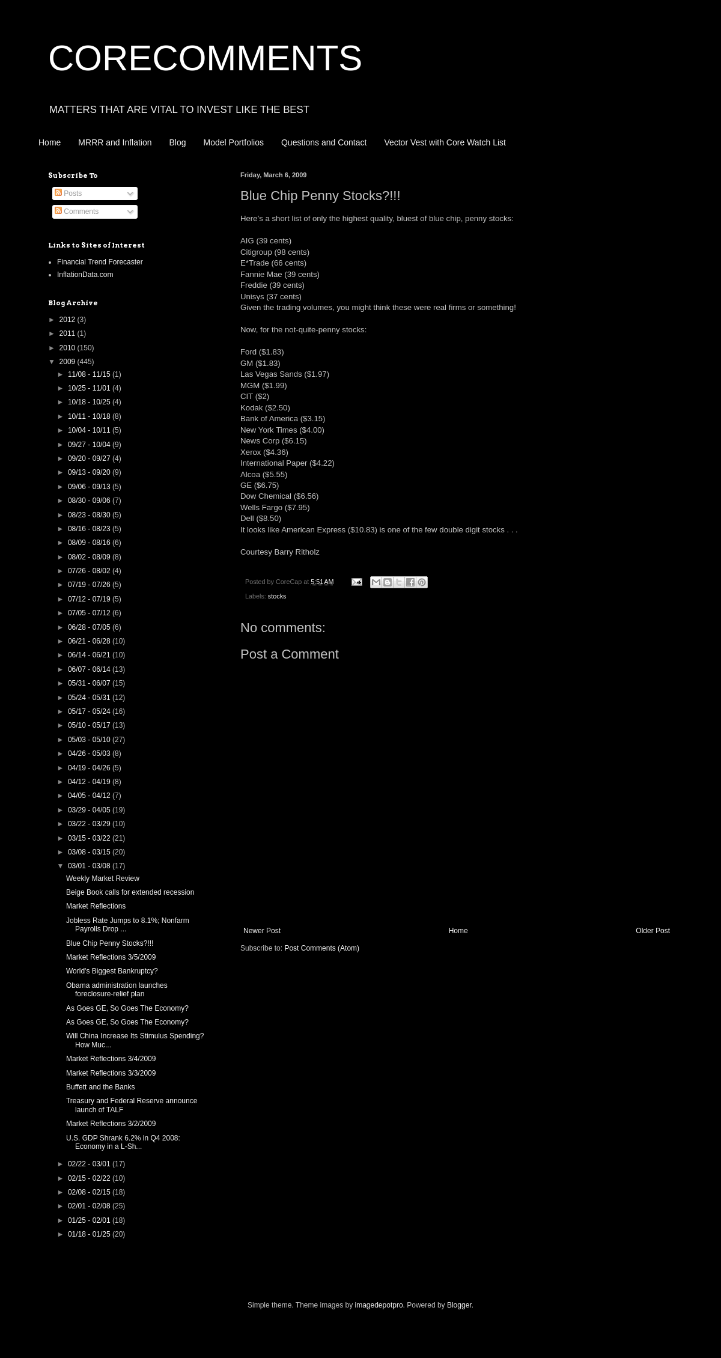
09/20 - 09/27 (90, 458)
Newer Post (262, 931)
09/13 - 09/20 (90, 472)
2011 (68, 333)
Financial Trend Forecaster (100, 262)
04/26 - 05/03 (90, 753)
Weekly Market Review (102, 878)
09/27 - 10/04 (90, 444)
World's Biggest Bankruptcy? (112, 971)
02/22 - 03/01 (90, 1164)
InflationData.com (85, 274)
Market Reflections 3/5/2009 (111, 957)
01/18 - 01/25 (90, 1234)
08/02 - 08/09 (90, 557)
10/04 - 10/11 (90, 430)
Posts (68, 193)
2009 (68, 362)
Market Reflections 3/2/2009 (111, 1123)
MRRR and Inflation (114, 142)
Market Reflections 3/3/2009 (111, 1073)
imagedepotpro (379, 1305)
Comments (77, 211)
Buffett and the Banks (100, 1087)
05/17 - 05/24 (90, 711)
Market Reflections (96, 906)
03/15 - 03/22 (90, 838)
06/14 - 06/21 (90, 655)
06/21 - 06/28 (90, 641)
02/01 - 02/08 (90, 1206)
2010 (68, 348)
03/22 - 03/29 (90, 824)
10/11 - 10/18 (90, 416)
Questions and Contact (324, 142)
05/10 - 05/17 (90, 725)
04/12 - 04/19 (90, 782)
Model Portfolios (234, 142)
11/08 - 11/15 (90, 374)
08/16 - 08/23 (90, 529)
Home (49, 142)
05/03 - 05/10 (90, 739)
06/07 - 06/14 (90, 669)
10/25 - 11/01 (90, 388)
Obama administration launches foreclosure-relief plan (117, 989)
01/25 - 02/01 (90, 1220)
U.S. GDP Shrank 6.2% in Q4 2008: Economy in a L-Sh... (123, 1142)
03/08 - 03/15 (90, 852)
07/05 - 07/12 (90, 613)
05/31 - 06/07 (90, 683)
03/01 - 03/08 (90, 866)
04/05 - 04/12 (90, 795)
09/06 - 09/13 (90, 487)
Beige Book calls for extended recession (130, 892)
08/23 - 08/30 (90, 515)
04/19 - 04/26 (90, 768)
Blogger (459, 1305)
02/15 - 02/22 (90, 1178)
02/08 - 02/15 (90, 1192)
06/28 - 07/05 (90, 627)
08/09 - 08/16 (90, 542)
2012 (68, 319)
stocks (277, 596)
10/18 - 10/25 (90, 402)
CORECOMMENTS (205, 58)
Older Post (653, 931)
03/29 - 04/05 (90, 810)
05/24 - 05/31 (90, 697)
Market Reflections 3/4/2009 (111, 1059)
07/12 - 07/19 (90, 599)
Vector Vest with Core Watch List (445, 142)
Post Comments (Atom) (321, 948)
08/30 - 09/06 (90, 500)
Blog (177, 142)
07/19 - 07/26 (90, 584)
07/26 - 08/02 (90, 571)
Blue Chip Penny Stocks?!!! (109, 943)
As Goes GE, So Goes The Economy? (127, 1008)
